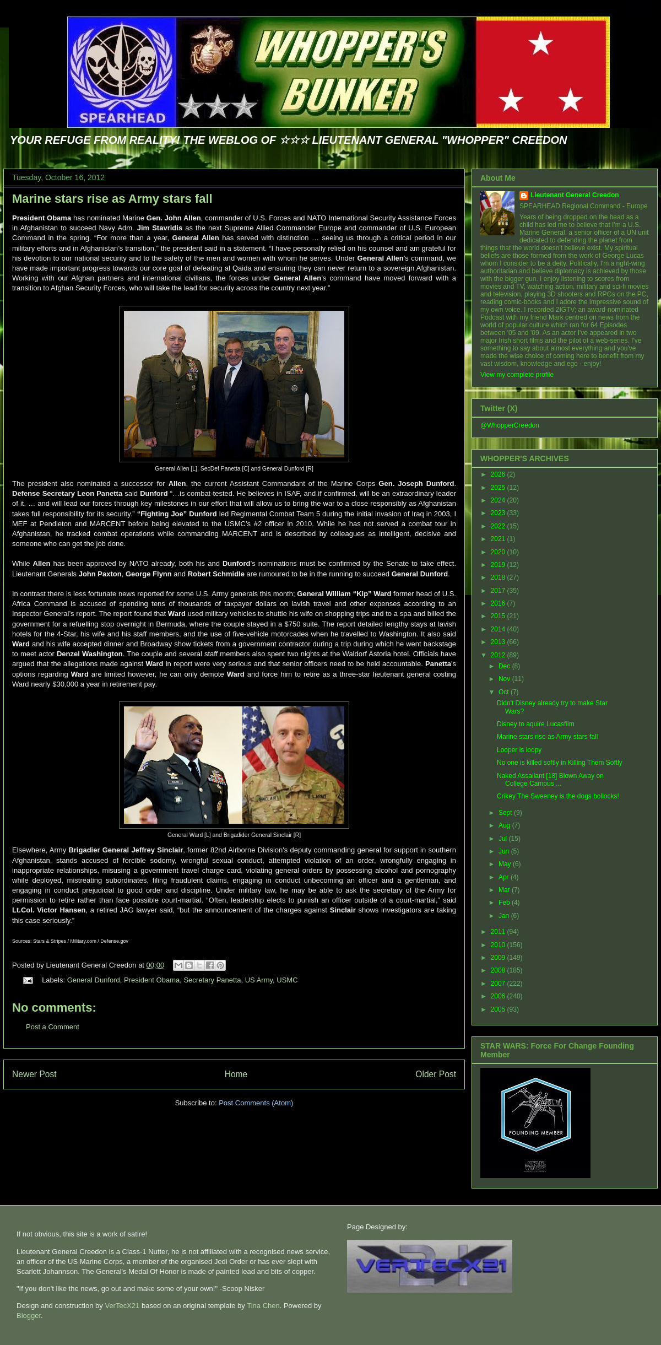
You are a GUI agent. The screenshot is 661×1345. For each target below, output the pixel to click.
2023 (499, 513)
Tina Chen (263, 1305)
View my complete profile (517, 375)
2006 (499, 996)
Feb (505, 902)
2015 (499, 616)
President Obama (152, 980)
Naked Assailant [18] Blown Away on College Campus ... (550, 779)
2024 (499, 500)
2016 (499, 603)
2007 (499, 983)
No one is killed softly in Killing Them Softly (559, 762)
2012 (499, 655)
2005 (499, 1009)
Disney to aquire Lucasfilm (536, 724)
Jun (505, 851)
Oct (505, 692)
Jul (504, 838)
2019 (499, 565)
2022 (499, 526)
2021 (499, 539)
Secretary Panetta (212, 980)
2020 (499, 552)
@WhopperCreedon (509, 425)
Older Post (435, 1074)
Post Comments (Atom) (256, 1103)
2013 (499, 642)
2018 (499, 577)
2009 (499, 958)
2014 (499, 629)
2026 (499, 474)
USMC (287, 980)
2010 (499, 945)
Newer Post (34, 1074)
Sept (506, 813)
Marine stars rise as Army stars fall (112, 199)
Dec (505, 666)
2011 (499, 932)
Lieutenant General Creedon (574, 195)
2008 (499, 970)
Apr (505, 877)
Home (236, 1074)
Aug (505, 825)
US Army (259, 980)
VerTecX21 (122, 1305)
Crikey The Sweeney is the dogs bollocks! (558, 796)
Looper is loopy (519, 750)
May (506, 864)
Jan (505, 916)
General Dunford (93, 980)
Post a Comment (52, 1027)
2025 (499, 487)
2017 (499, 591)
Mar (505, 890)
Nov (505, 679)
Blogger (29, 1315)
